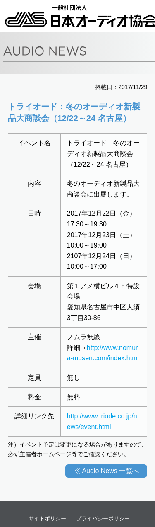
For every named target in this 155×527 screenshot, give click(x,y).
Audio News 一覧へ (110, 470)
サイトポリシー (47, 518)
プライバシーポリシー (103, 518)
